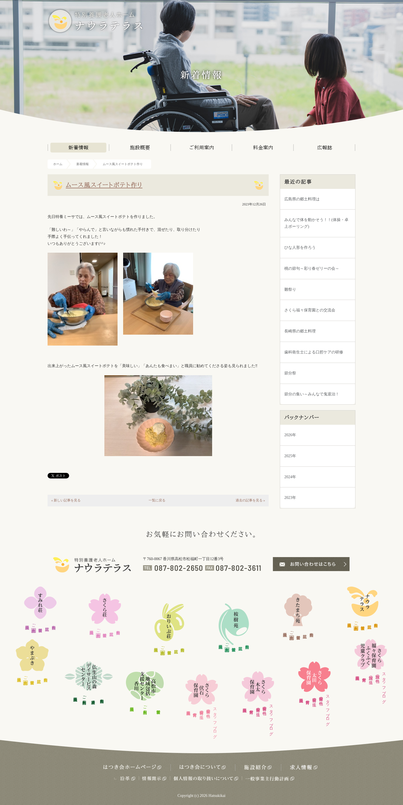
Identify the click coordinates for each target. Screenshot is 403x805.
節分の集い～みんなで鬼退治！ (311, 394)
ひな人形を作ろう (300, 247)
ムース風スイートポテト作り (123, 164)
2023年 (290, 498)
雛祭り (290, 289)
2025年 (290, 456)
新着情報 (78, 147)
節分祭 (290, 373)
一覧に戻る (157, 500)
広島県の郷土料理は (302, 199)
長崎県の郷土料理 (300, 331)
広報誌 (324, 147)
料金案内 (263, 147)
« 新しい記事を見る (66, 500)
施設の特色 (377, 674)
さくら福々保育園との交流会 (309, 310)
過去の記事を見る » (250, 500)
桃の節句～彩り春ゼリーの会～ (311, 268)
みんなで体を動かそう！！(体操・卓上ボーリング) (316, 223)
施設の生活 (371, 675)
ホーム (57, 164)
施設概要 (140, 147)
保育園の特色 (208, 709)
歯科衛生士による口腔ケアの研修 (313, 352)
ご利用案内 (201, 147)
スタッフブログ (215, 720)
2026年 (290, 435)
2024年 (290, 477)
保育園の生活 (202, 710)
